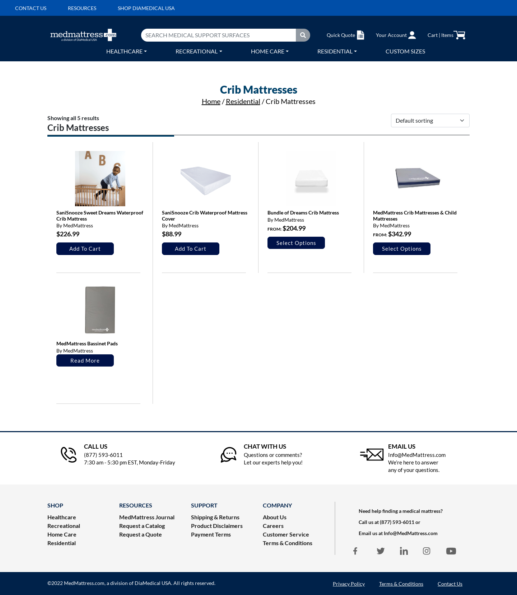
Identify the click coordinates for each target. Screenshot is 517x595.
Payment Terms (211, 534)
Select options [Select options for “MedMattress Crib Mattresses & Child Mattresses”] (402, 248)
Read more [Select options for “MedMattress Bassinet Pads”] (85, 360)
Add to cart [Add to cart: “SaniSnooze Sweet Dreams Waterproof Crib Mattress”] (85, 248)
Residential (335, 51)
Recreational (197, 51)
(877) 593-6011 (397, 522)
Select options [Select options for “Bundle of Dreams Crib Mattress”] (296, 243)
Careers (273, 525)
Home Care (61, 534)
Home (211, 101)
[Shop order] (430, 120)
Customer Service (286, 534)
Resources (82, 8)
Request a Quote (140, 534)
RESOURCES (135, 505)
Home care (267, 51)
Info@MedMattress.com (411, 533)
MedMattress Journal (146, 517)
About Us (275, 517)
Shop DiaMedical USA (146, 8)
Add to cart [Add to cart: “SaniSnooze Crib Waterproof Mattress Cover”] (190, 248)
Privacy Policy (349, 584)
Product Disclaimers (217, 525)
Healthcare (124, 51)
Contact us (30, 8)
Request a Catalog (142, 525)
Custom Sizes (405, 51)
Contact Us (450, 584)
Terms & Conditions (287, 542)
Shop (55, 505)
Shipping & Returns (215, 517)
